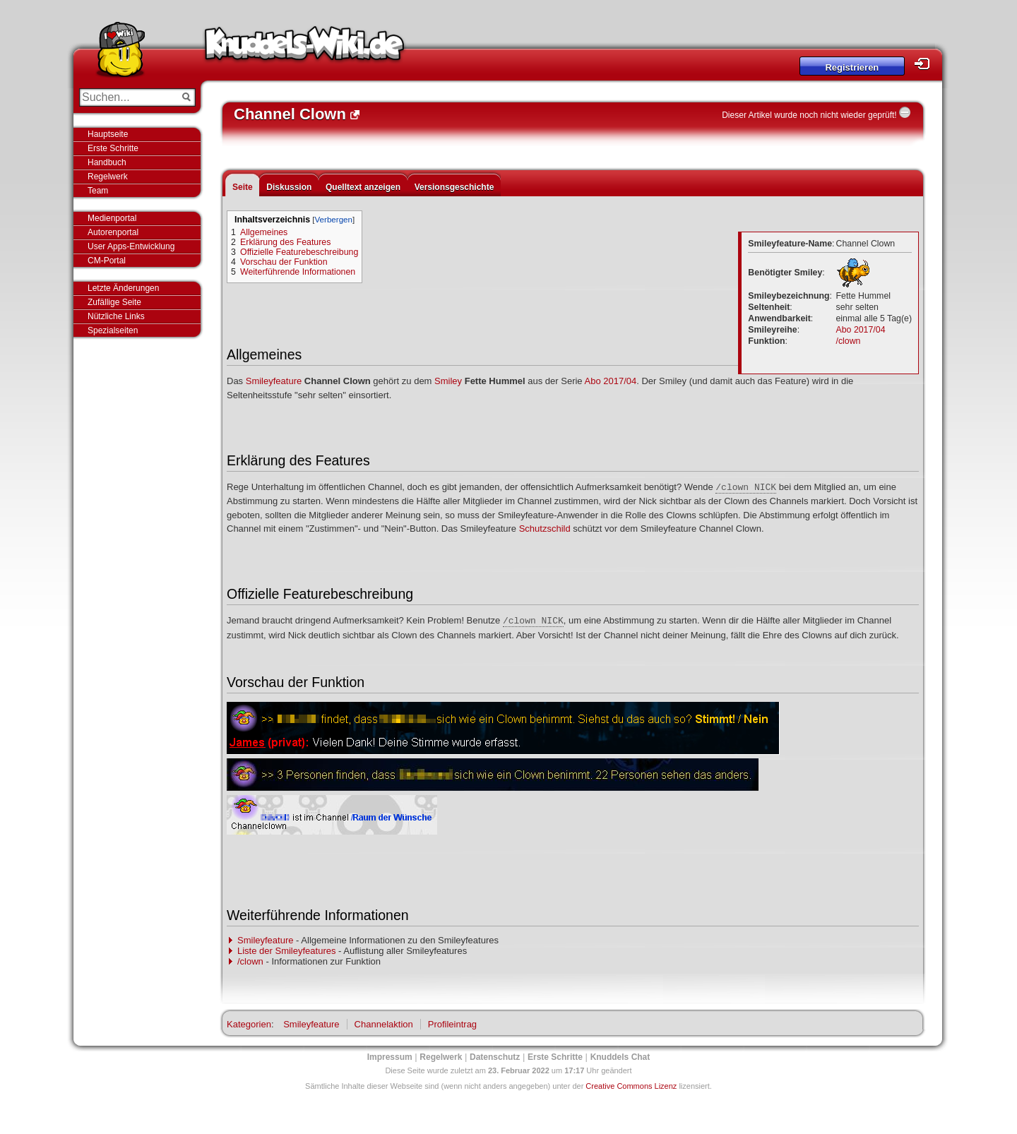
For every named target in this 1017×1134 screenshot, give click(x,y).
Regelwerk (108, 176)
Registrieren (852, 67)
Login (926, 64)
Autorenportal (113, 232)
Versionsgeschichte (454, 187)
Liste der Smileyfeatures (286, 950)
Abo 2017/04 (861, 330)
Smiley (448, 381)
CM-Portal (107, 260)
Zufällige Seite (114, 302)
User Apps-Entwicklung (131, 246)
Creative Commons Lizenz (631, 1086)
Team (98, 191)
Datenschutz (495, 1057)
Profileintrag (452, 1024)
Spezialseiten (113, 330)
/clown (848, 341)
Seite (242, 187)
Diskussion (288, 187)
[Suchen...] (127, 97)
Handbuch (107, 162)
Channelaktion (384, 1024)
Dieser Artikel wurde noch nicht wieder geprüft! (809, 115)
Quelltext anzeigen (363, 187)
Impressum (389, 1057)
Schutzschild (545, 528)
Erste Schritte (113, 148)
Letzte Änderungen (123, 288)
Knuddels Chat (620, 1057)
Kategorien (249, 1024)
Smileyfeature (274, 381)
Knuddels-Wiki (304, 48)
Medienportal (112, 218)
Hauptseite (108, 134)
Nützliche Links (116, 316)
